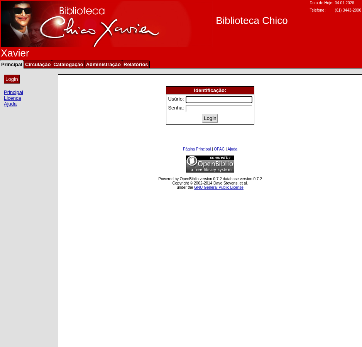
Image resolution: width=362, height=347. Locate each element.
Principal (13, 92)
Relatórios (135, 64)
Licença (12, 98)
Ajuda (10, 104)
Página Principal (197, 149)
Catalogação (68, 64)
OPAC (219, 149)
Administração (103, 64)
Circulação (38, 64)
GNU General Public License (219, 187)
